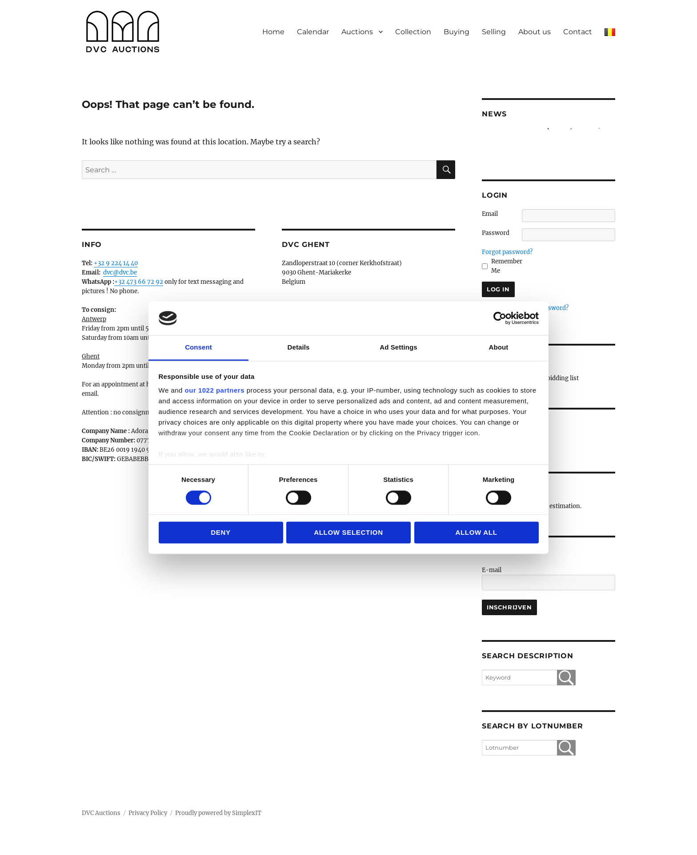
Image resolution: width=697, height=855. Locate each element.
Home (273, 32)
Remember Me (506, 266)
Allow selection (348, 533)
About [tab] (499, 347)
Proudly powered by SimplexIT (218, 813)
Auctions (357, 32)
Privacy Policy (147, 813)
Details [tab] (299, 347)
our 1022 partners (214, 390)
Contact (577, 32)
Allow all (476, 533)
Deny (221, 533)
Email (490, 214)
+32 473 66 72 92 (138, 282)
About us (534, 32)
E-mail (491, 570)
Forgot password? (507, 252)
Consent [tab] (198, 347)
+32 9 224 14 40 (116, 263)
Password (495, 233)
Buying (456, 32)
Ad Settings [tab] (398, 347)
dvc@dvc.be (120, 272)
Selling (494, 32)
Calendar (313, 32)
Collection (413, 32)
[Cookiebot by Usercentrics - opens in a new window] (500, 318)
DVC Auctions (101, 813)
